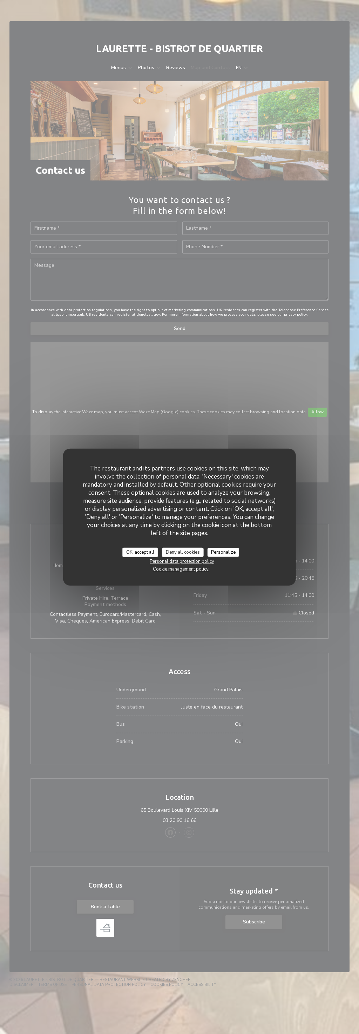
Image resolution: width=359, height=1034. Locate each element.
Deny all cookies (183, 552)
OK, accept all (140, 552)
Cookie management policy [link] (181, 569)
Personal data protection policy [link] (182, 561)
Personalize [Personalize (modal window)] (223, 552)
